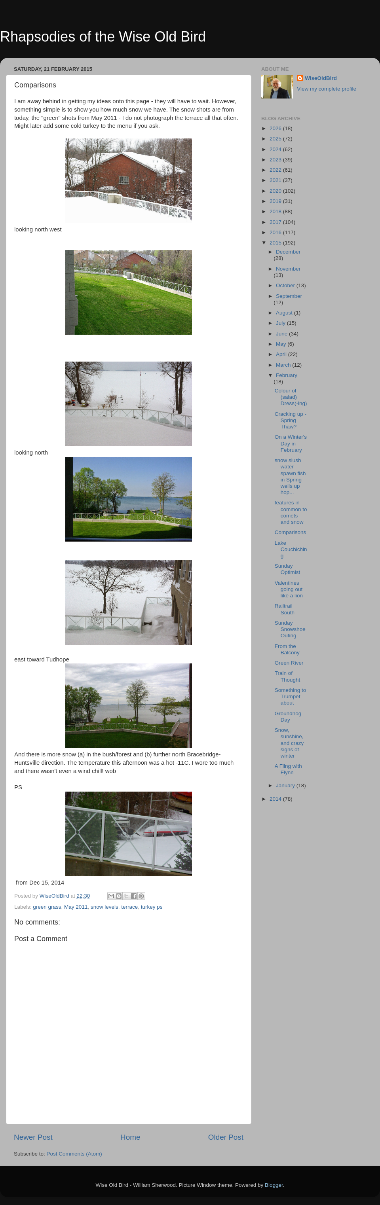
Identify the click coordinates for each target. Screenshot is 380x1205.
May (281, 344)
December (288, 252)
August (285, 313)
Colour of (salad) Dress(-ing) (291, 397)
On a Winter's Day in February (291, 443)
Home (130, 1137)
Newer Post (33, 1137)
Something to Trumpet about (290, 696)
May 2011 (75, 907)
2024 (276, 149)
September (289, 296)
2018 (276, 211)
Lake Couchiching (291, 549)
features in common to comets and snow (291, 512)
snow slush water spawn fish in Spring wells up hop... (290, 476)
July (281, 323)
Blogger (274, 1185)
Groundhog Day (288, 716)
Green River (289, 663)
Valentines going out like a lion (289, 589)
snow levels (104, 907)
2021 (276, 180)
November (288, 269)
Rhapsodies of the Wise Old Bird (103, 36)
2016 (276, 232)
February (286, 375)
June (282, 334)
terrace (129, 907)
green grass (47, 907)
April (282, 354)
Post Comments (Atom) (74, 1154)
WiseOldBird (321, 78)
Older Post (225, 1137)
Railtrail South (284, 609)
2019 (276, 201)
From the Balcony (287, 649)
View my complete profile (326, 89)
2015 (276, 243)
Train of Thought (287, 676)
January (286, 785)
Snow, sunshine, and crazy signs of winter (289, 743)
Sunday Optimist (287, 569)
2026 (276, 128)
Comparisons (290, 532)
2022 (276, 170)
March (284, 365)
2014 (276, 799)
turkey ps (152, 907)
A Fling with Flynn (288, 769)
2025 (276, 139)
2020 (276, 191)
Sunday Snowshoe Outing (290, 629)
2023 (276, 160)
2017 (276, 222)
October (286, 285)
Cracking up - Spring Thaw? (290, 420)
